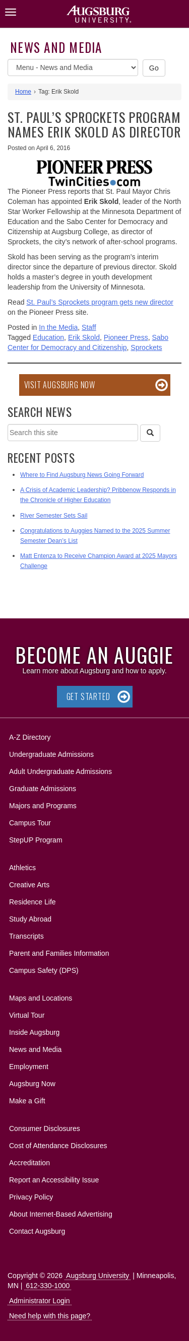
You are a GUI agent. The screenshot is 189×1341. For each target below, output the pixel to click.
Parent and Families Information (59, 953)
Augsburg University (97, 1276)
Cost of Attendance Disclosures (58, 1146)
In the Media (58, 327)
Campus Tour (30, 823)
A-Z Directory (29, 737)
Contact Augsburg (37, 1231)
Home (23, 91)
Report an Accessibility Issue (54, 1180)
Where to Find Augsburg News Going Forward (82, 474)
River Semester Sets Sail (53, 515)
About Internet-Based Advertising (60, 1214)
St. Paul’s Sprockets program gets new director (99, 302)
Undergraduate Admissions (51, 754)
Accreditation (29, 1163)
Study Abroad (30, 919)
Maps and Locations (40, 998)
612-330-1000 (48, 1286)
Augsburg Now (32, 1084)
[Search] (150, 433)
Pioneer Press (126, 337)
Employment (28, 1067)
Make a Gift (27, 1101)
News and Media (56, 47)
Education (48, 337)
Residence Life (32, 902)
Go (154, 68)
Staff (89, 327)
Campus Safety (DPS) (44, 970)
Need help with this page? (49, 1316)
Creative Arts (29, 885)
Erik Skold (84, 337)
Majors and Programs (43, 804)
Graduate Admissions (42, 789)
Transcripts (26, 936)
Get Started (88, 696)
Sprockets (146, 347)
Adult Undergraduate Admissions (60, 771)
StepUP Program (35, 840)
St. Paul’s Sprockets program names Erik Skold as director (94, 124)
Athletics (22, 868)
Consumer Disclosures (44, 1128)
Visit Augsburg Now (59, 385)
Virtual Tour (26, 1015)
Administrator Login (39, 1301)
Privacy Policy (31, 1197)
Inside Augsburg (34, 1032)
